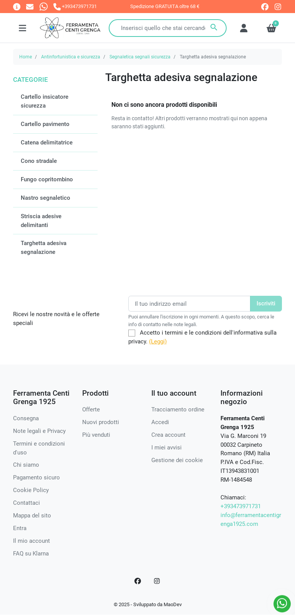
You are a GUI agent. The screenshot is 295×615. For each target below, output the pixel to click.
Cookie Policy (31, 490)
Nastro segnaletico (45, 197)
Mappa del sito (32, 515)
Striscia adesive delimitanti (41, 221)
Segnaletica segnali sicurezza (140, 57)
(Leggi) (158, 341)
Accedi (160, 422)
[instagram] (278, 6)
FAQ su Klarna (31, 553)
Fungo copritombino (47, 179)
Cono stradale (39, 160)
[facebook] (264, 6)
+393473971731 (240, 506)
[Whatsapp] (44, 6)
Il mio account (31, 540)
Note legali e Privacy (39, 431)
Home (25, 57)
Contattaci (26, 502)
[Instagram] (157, 581)
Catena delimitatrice (47, 142)
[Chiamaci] (75, 6)
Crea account (168, 434)
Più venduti (96, 434)
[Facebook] (137, 581)
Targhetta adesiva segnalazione (43, 247)
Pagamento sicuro (36, 477)
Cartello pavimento (45, 124)
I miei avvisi (166, 447)
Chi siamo (26, 464)
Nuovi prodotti (100, 422)
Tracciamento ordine (177, 409)
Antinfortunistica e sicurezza (70, 57)
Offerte (91, 409)
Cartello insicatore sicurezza (44, 101)
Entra (20, 528)
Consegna (26, 418)
